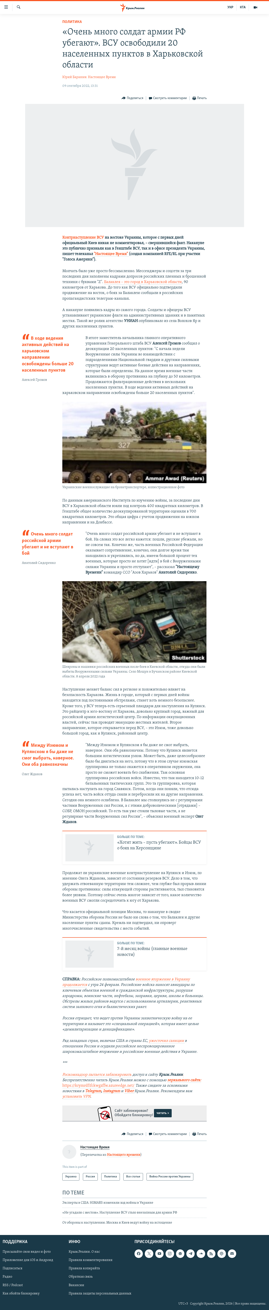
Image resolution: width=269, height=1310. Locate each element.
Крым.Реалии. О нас (84, 1252)
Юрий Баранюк (74, 77)
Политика (72, 22)
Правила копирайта (84, 1268)
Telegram (93, 1091)
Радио (7, 1277)
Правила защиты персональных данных (100, 1293)
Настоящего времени (123, 1155)
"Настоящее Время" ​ (111, 254)
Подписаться (12, 1268)
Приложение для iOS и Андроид (28, 1260)
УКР (230, 7)
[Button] (132, 98)
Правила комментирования (90, 1260)
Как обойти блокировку (21, 1293)
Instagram (111, 1091)
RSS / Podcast (13, 1285)
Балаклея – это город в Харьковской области (143, 282)
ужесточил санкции (167, 1041)
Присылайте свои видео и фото (27, 1252)
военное (143, 979)
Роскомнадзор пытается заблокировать (96, 1075)
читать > (163, 1113)
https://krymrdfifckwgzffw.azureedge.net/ (98, 1086)
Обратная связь (81, 1277)
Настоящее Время (102, 77)
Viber (129, 1091)
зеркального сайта (183, 1080)
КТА (243, 7)
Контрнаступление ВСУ (83, 238)
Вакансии (76, 1285)
